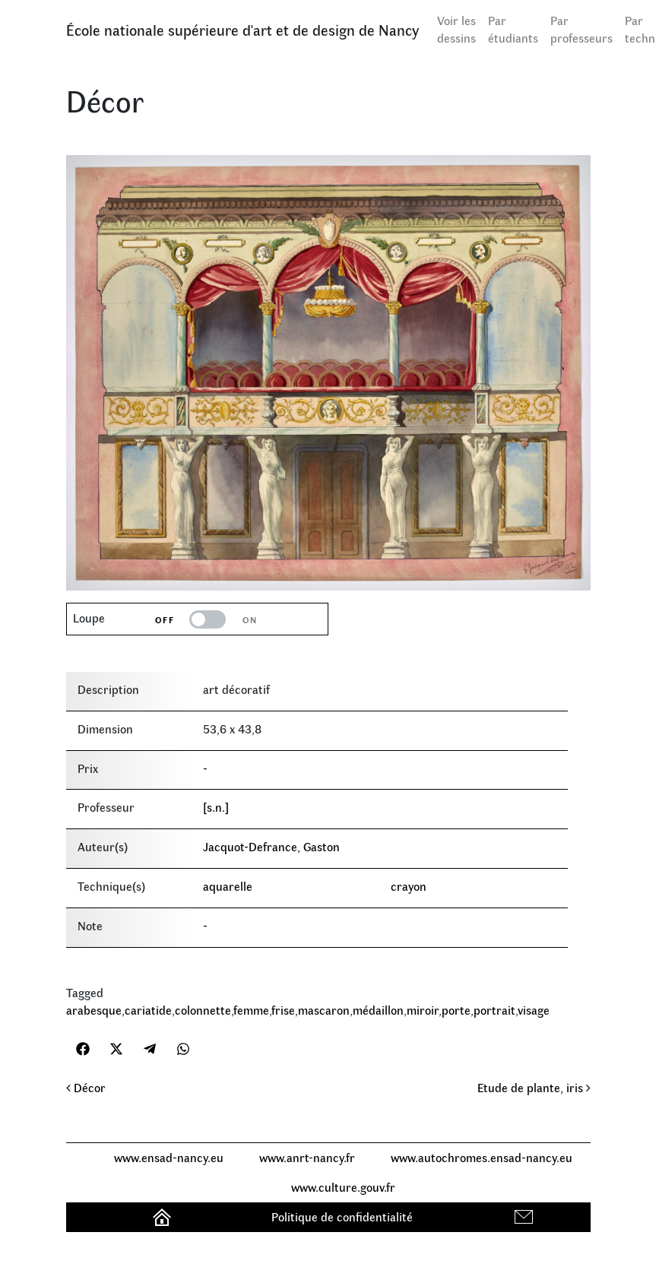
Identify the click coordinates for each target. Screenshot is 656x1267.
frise (283, 1010)
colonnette (203, 1010)
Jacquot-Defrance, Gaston (271, 846)
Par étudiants (513, 29)
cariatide (148, 1010)
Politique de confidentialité (342, 1216)
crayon (408, 886)
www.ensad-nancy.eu (168, 1157)
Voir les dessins (456, 29)
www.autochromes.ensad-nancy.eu (481, 1157)
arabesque (94, 1010)
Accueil (163, 1216)
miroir (423, 1010)
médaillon (378, 1010)
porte (456, 1010)
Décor (86, 1087)
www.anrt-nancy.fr (307, 1157)
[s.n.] (216, 807)
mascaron (324, 1010)
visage (534, 1010)
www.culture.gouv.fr (343, 1187)
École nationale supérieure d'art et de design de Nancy (242, 29)
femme (251, 1010)
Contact (526, 1216)
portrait (494, 1010)
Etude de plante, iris (534, 1087)
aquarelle (227, 886)
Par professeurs (581, 29)
